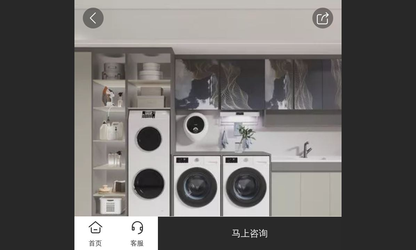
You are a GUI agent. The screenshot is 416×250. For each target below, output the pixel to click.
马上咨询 (250, 233)
